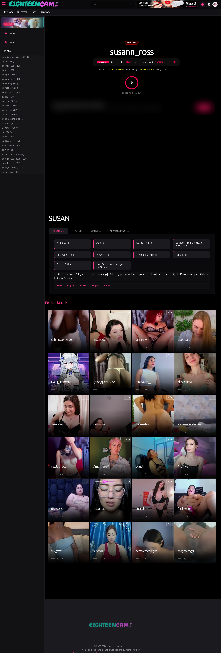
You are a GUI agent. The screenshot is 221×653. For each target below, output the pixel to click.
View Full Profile (119, 230)
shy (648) (7, 161)
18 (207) (7, 141)
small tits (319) (12, 175)
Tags (33, 12)
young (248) (9, 146)
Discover (22, 12)
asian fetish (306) (13, 166)
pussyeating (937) (12, 180)
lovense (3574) (10, 136)
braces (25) (9, 131)
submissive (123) (12, 67)
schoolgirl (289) (12, 96)
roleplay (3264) (11, 116)
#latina (83, 285)
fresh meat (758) (12, 156)
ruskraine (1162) (12, 82)
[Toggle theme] (209, 4)
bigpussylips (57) (12, 126)
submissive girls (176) (15, 57)
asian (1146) (9, 121)
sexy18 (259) (9, 111)
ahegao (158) (9, 77)
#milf (59, 285)
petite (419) (9, 106)
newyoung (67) (10, 87)
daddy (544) (9, 101)
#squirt (70, 285)
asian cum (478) (11, 185)
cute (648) (8, 62)
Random (45, 12)
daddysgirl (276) (12, 151)
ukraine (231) (10, 92)
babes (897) (9, 72)
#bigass (95, 285)
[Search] (110, 4)
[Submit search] (131, 4)
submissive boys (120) (15, 171)
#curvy (107, 285)
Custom (8, 12)
